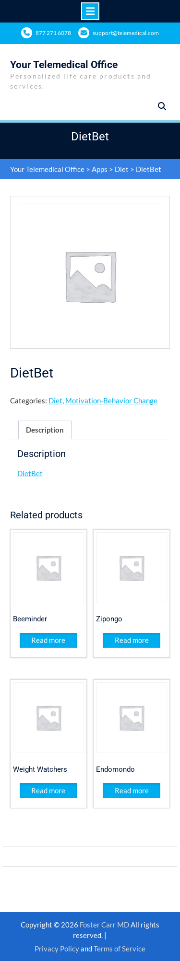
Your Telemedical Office (64, 64)
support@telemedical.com (126, 32)
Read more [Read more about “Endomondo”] (132, 790)
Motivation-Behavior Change (111, 400)
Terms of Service (119, 948)
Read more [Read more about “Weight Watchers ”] (48, 790)
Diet (122, 169)
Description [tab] (45, 429)
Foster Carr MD (105, 924)
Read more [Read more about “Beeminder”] (48, 640)
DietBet (30, 473)
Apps (100, 169)
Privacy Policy (57, 948)
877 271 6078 (53, 32)
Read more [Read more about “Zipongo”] (132, 640)
